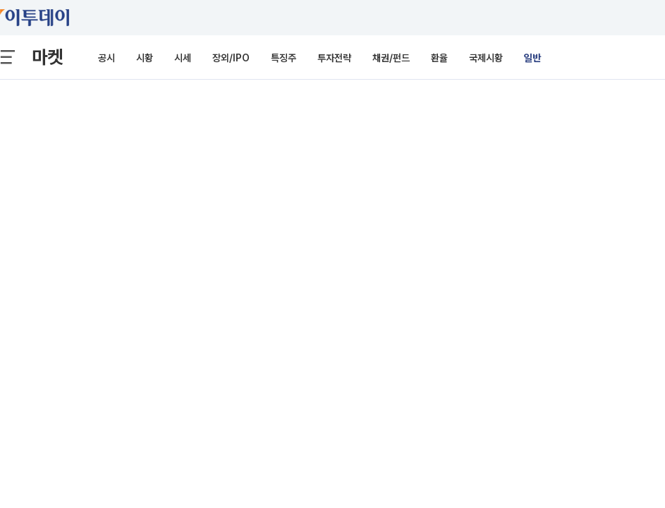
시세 (182, 58)
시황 (144, 58)
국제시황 (486, 58)
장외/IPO (231, 58)
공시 (106, 58)
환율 (439, 58)
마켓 (47, 57)
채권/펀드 (391, 58)
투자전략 (334, 58)
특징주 (283, 58)
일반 (532, 58)
